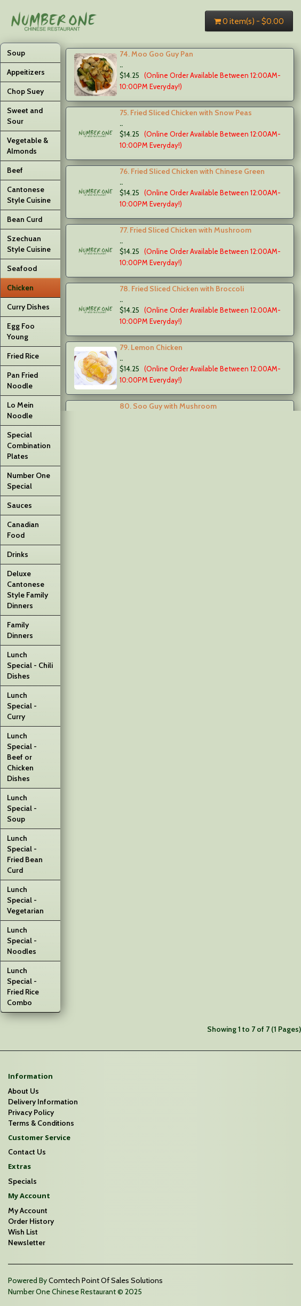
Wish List (23, 1232)
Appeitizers (26, 72)
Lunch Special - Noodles (22, 940)
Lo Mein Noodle (20, 410)
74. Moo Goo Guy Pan (156, 54)
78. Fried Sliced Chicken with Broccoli (182, 288)
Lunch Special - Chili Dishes (30, 665)
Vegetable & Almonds (27, 146)
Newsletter (26, 1242)
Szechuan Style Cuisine (29, 244)
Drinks (17, 554)
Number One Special (28, 481)
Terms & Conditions (41, 1123)
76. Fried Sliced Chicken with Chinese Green (192, 171)
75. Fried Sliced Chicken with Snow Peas (186, 112)
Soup (16, 53)
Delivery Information (43, 1101)
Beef (15, 170)
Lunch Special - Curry (22, 705)
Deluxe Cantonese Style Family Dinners (27, 589)
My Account (27, 1210)
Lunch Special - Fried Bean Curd (25, 854)
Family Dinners (20, 630)
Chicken (20, 287)
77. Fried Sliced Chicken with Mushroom (185, 230)
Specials (22, 1181)
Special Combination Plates (29, 445)
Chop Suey (25, 91)
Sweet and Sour (25, 116)
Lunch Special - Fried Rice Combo (23, 986)
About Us (23, 1091)
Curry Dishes (28, 307)
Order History (31, 1221)
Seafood (22, 268)
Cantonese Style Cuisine (29, 195)
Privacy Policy (31, 1112)
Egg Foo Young (21, 331)
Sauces (19, 505)
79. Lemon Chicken (151, 347)
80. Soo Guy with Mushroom (168, 406)
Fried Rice (23, 356)
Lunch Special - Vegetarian (25, 900)
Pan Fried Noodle (22, 380)
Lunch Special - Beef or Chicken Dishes (22, 757)
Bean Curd (24, 219)
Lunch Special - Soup (22, 808)
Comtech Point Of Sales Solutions (106, 1280)
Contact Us (27, 1152)
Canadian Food (23, 530)
